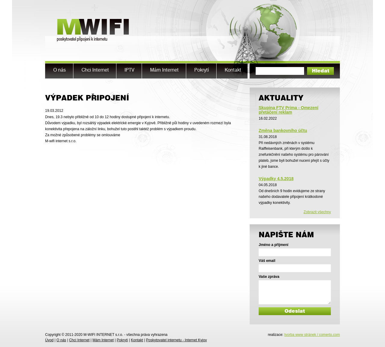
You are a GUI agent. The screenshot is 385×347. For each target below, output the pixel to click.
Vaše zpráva (269, 277)
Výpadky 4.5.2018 (276, 178)
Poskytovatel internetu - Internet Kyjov (176, 340)
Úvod (49, 340)
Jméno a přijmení (273, 245)
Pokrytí (122, 340)
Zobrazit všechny (317, 212)
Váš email (267, 261)
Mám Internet (103, 340)
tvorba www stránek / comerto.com (312, 335)
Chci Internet (79, 340)
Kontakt (137, 340)
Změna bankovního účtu (283, 130)
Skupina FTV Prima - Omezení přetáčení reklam (288, 109)
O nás (61, 340)
